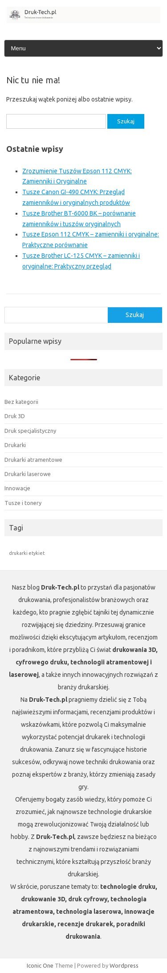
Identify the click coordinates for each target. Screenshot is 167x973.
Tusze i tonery (22, 503)
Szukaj (135, 314)
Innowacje (17, 488)
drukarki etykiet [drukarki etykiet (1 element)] (27, 553)
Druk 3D (14, 416)
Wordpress (124, 965)
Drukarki (15, 445)
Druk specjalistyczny (30, 430)
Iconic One (40, 965)
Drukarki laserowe (27, 474)
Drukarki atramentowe (33, 459)
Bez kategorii (21, 402)
